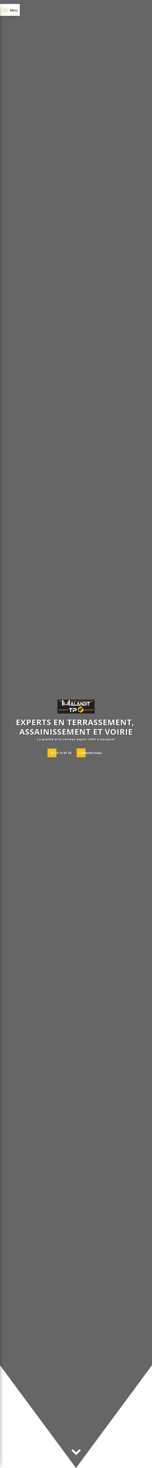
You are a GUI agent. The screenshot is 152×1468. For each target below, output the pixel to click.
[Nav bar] (10, 10)
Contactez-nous (91, 753)
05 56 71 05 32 (60, 753)
